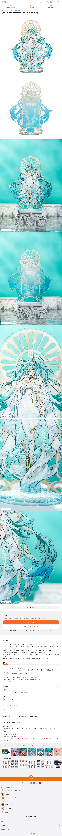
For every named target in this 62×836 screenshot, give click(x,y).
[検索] (45, 2)
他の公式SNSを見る (31, 816)
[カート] (48, 2)
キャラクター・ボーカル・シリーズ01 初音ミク (11, 10)
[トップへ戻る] (31, 777)
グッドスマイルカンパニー (10, 705)
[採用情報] (40, 2)
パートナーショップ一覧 (12, 681)
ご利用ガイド (4, 825)
